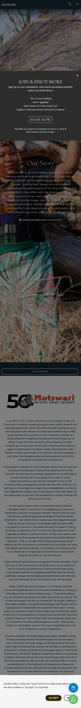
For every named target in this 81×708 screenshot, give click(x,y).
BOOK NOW (41, 119)
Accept (53, 698)
